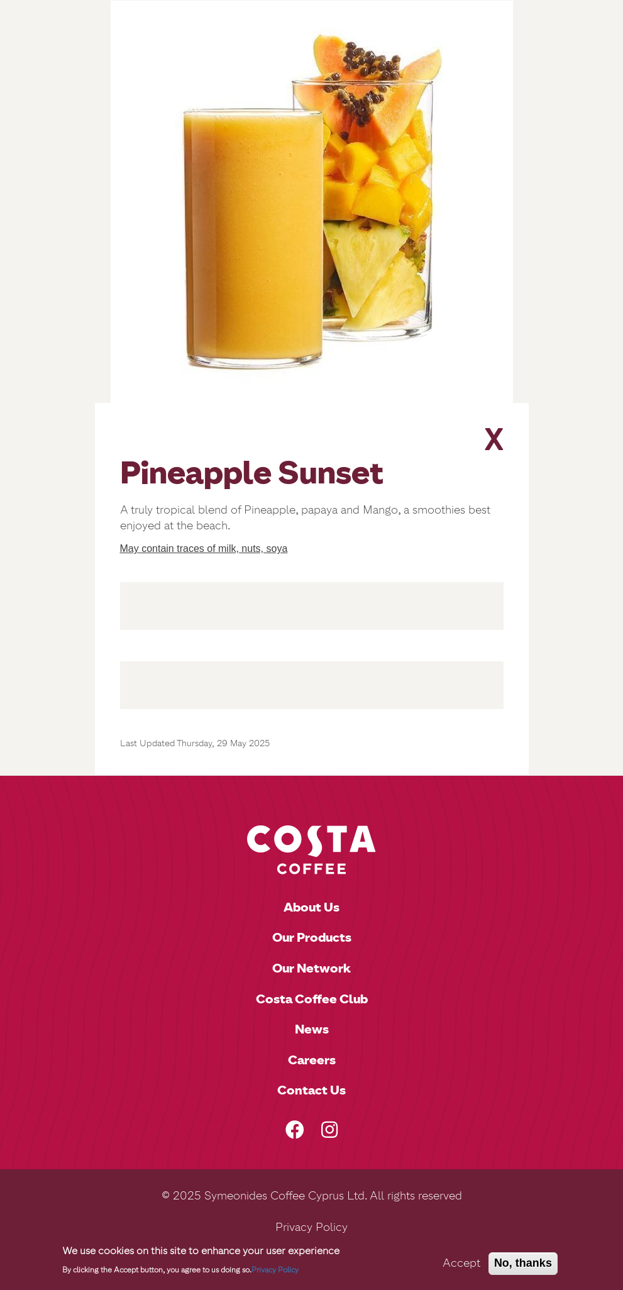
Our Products (311, 937)
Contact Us (311, 1090)
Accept (461, 1265)
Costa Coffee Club (312, 998)
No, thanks (523, 1265)
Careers (312, 1059)
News (312, 1029)
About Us (311, 907)
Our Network (311, 968)
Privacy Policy (311, 1227)
